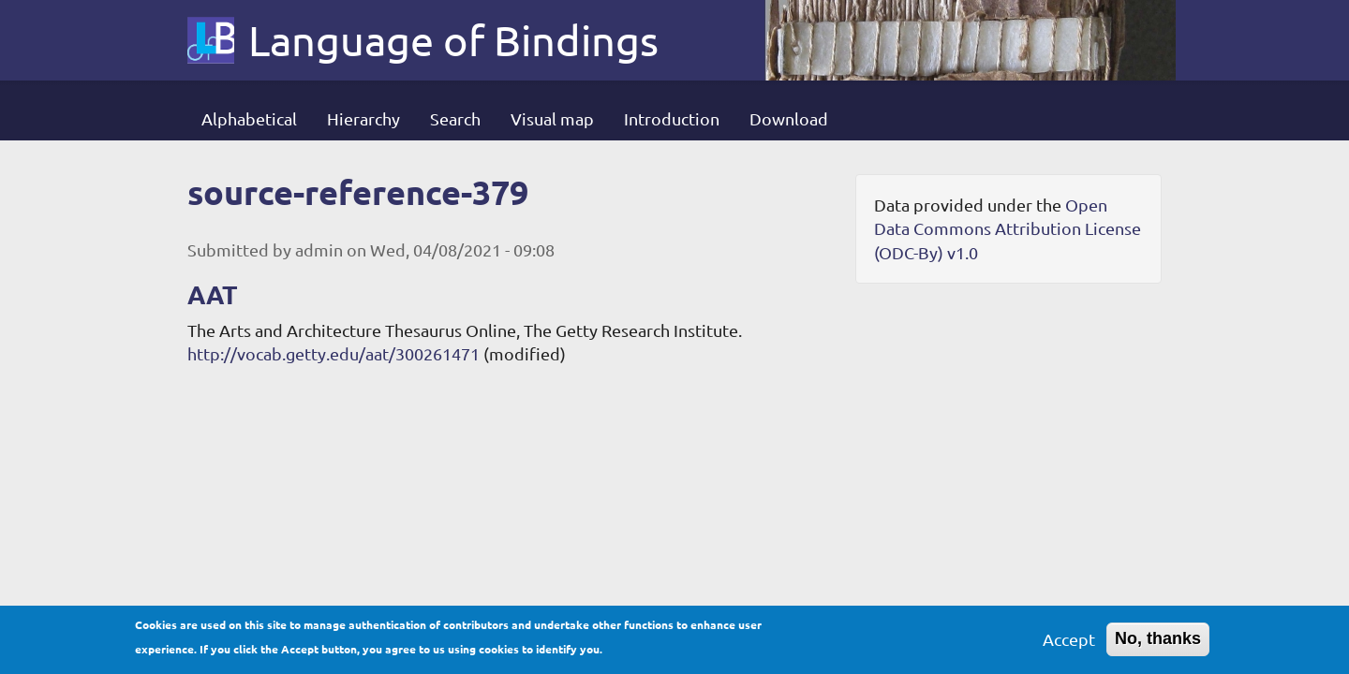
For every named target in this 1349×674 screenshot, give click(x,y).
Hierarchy (363, 118)
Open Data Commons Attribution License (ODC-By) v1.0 (1007, 228)
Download (788, 118)
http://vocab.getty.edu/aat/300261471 (333, 353)
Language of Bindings (453, 40)
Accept (1069, 642)
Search (455, 118)
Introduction (671, 118)
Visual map (552, 118)
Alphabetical (249, 118)
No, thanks (1158, 642)
